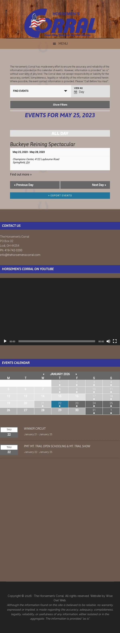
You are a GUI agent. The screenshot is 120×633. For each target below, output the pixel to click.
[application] (60, 311)
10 (94, 389)
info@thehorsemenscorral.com (20, 254)
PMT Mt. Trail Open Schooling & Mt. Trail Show (57, 446)
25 (111, 403)
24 (94, 403)
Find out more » (21, 174)
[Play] (5, 341)
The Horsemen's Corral (60, 23)
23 (76, 403)
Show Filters (60, 104)
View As (78, 88)
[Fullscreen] (115, 341)
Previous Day (23, 185)
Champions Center (23, 159)
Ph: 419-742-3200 (11, 250)
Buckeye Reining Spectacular (42, 144)
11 (111, 389)
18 (111, 396)
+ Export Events (60, 195)
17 (94, 396)
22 (59, 403)
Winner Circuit (35, 428)
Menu (63, 43)
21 (42, 403)
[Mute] (108, 341)
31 (94, 410)
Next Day (99, 185)
